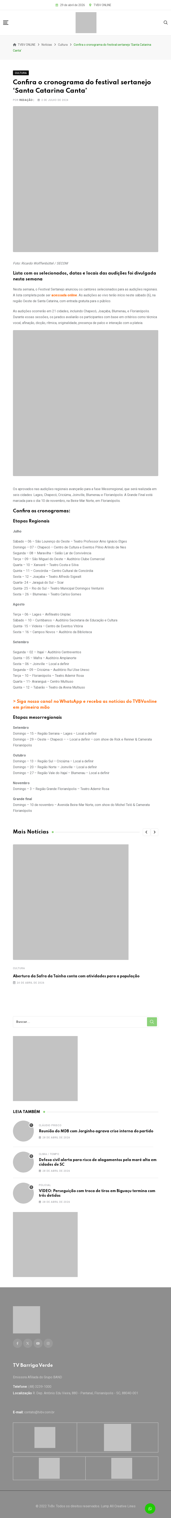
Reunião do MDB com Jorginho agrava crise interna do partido (96, 1129)
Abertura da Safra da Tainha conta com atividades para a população (76, 974)
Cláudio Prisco (50, 1123)
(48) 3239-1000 (39, 1383)
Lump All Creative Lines (118, 1502)
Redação (26, 98)
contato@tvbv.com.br (39, 1408)
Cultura (19, 966)
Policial (45, 1183)
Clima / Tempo (49, 1152)
